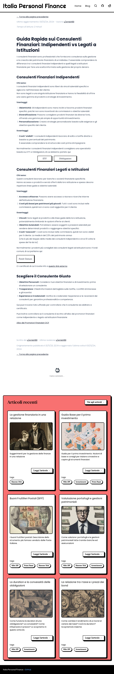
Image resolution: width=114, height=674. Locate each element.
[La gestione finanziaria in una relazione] (31, 439)
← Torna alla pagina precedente (32, 16)
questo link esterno (58, 266)
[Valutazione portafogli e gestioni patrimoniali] (82, 523)
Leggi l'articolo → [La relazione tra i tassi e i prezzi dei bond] (93, 638)
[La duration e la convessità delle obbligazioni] (31, 606)
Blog (87, 5)
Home (78, 5)
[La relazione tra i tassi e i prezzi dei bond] (82, 606)
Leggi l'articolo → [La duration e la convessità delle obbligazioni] (41, 638)
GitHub (28, 669)
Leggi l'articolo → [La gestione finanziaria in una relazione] (41, 470)
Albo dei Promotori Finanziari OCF (33, 322)
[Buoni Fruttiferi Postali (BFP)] (31, 523)
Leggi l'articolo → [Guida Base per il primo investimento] (93, 470)
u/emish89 (69, 21)
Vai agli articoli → (95, 402)
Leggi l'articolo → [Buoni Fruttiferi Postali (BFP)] (41, 554)
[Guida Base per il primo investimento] (82, 439)
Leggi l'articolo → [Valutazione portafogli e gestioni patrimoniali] (93, 554)
